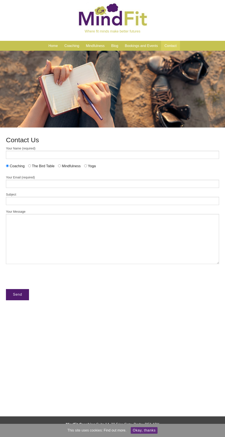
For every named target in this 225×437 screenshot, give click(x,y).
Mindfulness (95, 46)
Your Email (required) (112, 182)
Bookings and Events (141, 46)
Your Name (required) (112, 153)
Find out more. (115, 430)
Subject (112, 199)
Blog (114, 46)
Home (53, 46)
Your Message (112, 237)
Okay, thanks (144, 430)
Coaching (71, 46)
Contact (170, 46)
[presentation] (39, 277)
